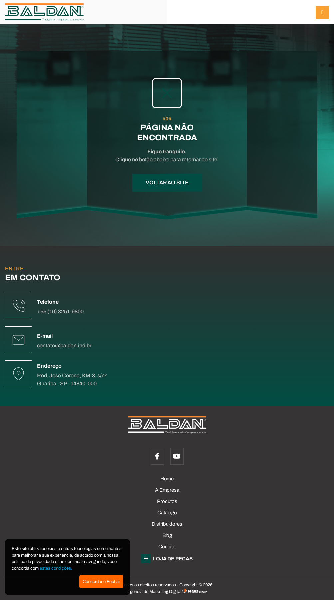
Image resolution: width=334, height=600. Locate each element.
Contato (167, 546)
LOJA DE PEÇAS (167, 558)
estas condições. (56, 568)
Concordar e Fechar (101, 581)
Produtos (167, 501)
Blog (167, 535)
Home (167, 478)
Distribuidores (167, 524)
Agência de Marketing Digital (154, 591)
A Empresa (167, 490)
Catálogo (167, 512)
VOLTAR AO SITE (167, 182)
